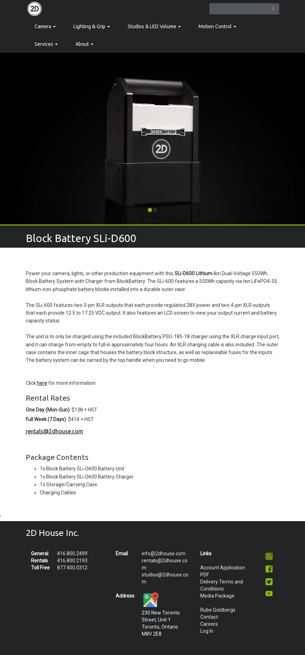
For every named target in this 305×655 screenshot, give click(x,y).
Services (46, 44)
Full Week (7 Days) (46, 419)
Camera (45, 26)
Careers (209, 624)
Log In (206, 631)
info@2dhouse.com (163, 553)
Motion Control (217, 26)
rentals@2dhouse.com (54, 431)
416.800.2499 (72, 553)
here (42, 383)
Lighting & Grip (91, 26)
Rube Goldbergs (218, 610)
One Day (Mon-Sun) (47, 410)
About (84, 44)
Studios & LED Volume (154, 26)
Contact (209, 617)
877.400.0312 (72, 567)
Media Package (217, 596)
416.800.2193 (72, 560)
